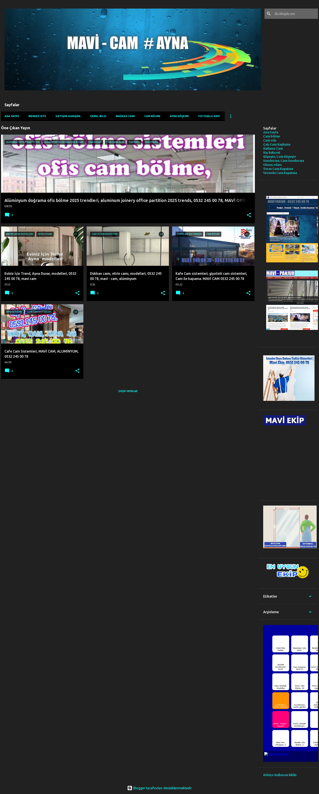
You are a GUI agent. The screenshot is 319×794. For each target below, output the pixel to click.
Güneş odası (272, 165)
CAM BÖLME (152, 116)
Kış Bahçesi (271, 152)
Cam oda (269, 140)
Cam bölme (271, 136)
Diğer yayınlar (127, 391)
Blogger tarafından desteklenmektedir (159, 788)
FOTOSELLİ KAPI (209, 116)
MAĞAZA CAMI (125, 116)
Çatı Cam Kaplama (276, 144)
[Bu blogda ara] (295, 14)
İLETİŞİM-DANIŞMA (68, 116)
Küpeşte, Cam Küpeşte (279, 157)
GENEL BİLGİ (98, 116)
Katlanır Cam (273, 148)
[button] (248, 215)
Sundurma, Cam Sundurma (283, 161)
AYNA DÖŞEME (179, 116)
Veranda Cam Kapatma (280, 173)
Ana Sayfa (11, 116)
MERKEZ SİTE (37, 116)
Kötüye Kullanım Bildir (280, 775)
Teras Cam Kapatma (278, 169)
